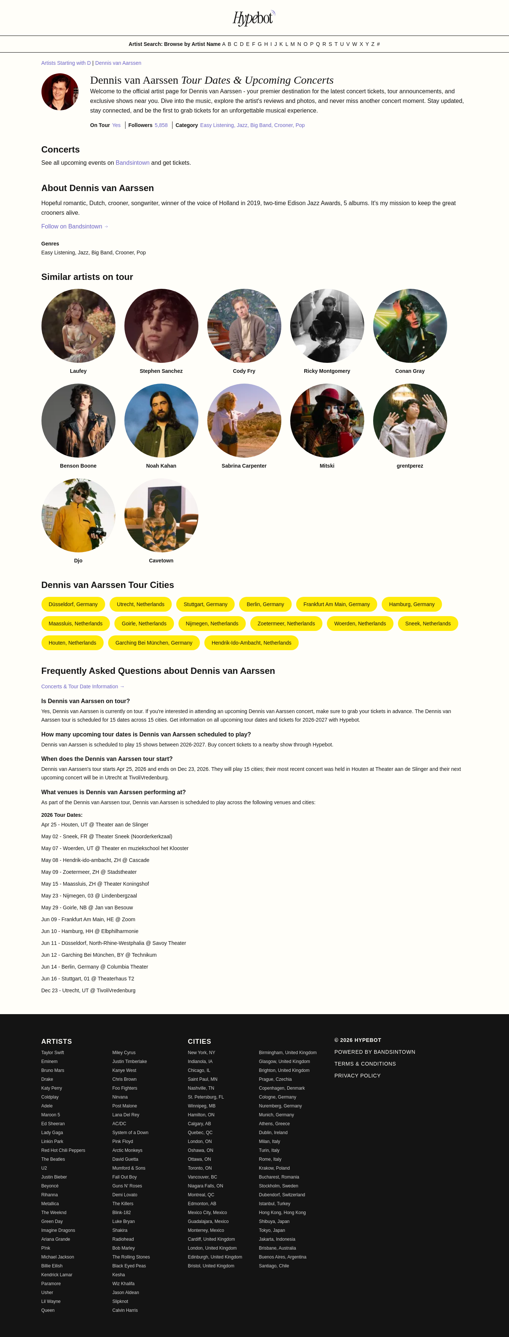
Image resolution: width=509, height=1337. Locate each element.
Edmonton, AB (202, 1203)
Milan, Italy (269, 1141)
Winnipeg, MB (202, 1106)
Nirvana (120, 1097)
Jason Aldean (126, 1292)
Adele (47, 1106)
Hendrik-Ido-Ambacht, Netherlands (252, 643)
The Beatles (53, 1159)
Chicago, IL (199, 1070)
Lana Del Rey (126, 1114)
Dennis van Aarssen (118, 63)
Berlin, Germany (265, 604)
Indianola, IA (200, 1061)
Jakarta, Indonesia (277, 1239)
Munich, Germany (276, 1114)
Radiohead (123, 1239)
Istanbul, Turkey (275, 1203)
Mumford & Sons (129, 1168)
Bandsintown (133, 163)
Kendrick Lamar (57, 1274)
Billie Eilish (52, 1266)
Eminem (49, 1061)
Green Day (52, 1221)
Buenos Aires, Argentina (283, 1257)
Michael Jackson (57, 1257)
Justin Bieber (54, 1177)
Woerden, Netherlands (360, 623)
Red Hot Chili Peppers (63, 1150)
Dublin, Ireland (273, 1132)
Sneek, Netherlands (428, 623)
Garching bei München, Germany (153, 643)
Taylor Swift (52, 1052)
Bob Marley (124, 1248)
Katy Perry (51, 1088)
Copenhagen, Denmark (282, 1088)
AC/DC (119, 1123)
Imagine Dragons (58, 1230)
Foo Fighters (125, 1088)
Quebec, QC (200, 1132)
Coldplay (50, 1097)
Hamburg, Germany (412, 604)
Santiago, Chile (274, 1266)
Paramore (51, 1283)
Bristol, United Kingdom (211, 1266)
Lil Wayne (51, 1301)
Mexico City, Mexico (207, 1212)
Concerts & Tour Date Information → (83, 686)
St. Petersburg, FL (206, 1097)
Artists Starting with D (67, 63)
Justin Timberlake (130, 1061)
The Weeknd (54, 1212)
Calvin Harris (125, 1310)
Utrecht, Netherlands (140, 604)
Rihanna (49, 1194)
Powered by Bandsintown (375, 1052)
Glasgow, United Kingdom (284, 1061)
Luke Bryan (124, 1221)
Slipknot (120, 1301)
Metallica (50, 1203)
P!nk (45, 1248)
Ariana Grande (55, 1239)
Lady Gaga (52, 1132)
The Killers (123, 1203)
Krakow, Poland (274, 1168)
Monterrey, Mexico (206, 1230)
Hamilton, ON (201, 1114)
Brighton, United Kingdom (284, 1070)
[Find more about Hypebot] (255, 18)
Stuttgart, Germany (205, 604)
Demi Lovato (125, 1194)
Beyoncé (50, 1186)
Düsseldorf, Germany (73, 604)
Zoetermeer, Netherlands (286, 623)
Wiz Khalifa (124, 1283)
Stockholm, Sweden (278, 1186)
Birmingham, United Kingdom (288, 1052)
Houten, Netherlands (72, 643)
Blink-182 (122, 1212)
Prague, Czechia (275, 1079)
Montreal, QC (201, 1194)
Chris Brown (125, 1079)
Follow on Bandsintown (75, 226)
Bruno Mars (52, 1070)
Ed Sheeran (53, 1123)
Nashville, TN (201, 1088)
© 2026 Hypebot (358, 1040)
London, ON (200, 1141)
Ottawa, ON (199, 1159)
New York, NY (201, 1052)
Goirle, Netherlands (144, 623)
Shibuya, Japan (274, 1221)
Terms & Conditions (365, 1064)
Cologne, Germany (278, 1097)
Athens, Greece (274, 1123)
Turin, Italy (269, 1150)
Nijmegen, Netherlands (212, 623)
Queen (48, 1310)
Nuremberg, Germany (280, 1106)
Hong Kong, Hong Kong (282, 1212)
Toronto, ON (200, 1168)
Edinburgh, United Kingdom (215, 1257)
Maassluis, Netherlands (76, 623)
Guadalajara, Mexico (208, 1221)
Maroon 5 (50, 1114)
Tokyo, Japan (272, 1230)
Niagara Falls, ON (205, 1186)
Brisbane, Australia (277, 1248)
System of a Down (130, 1132)
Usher (47, 1292)
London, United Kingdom (212, 1248)
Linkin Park (52, 1141)
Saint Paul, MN (203, 1079)
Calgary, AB (199, 1123)
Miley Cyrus (124, 1052)
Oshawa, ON (201, 1150)
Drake (47, 1079)
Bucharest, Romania (279, 1177)
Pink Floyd (123, 1141)
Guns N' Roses (127, 1186)
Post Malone (125, 1106)
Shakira (120, 1230)
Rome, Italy (270, 1159)
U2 (44, 1168)
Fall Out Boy (125, 1177)
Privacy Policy (358, 1076)
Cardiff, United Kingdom (211, 1239)
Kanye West (124, 1070)
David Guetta (125, 1159)
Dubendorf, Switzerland (282, 1194)
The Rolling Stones (131, 1257)
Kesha (119, 1274)
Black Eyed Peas (129, 1266)
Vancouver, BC (202, 1177)
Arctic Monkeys (128, 1150)
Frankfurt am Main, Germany (337, 604)
